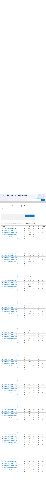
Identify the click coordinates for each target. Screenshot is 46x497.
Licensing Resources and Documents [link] (15, 195)
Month (29, 226)
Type (24, 226)
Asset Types (26, 221)
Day (33, 226)
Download (29, 215)
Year (1, 221)
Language (14, 221)
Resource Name (4, 226)
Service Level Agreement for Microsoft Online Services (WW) (10, 228)
